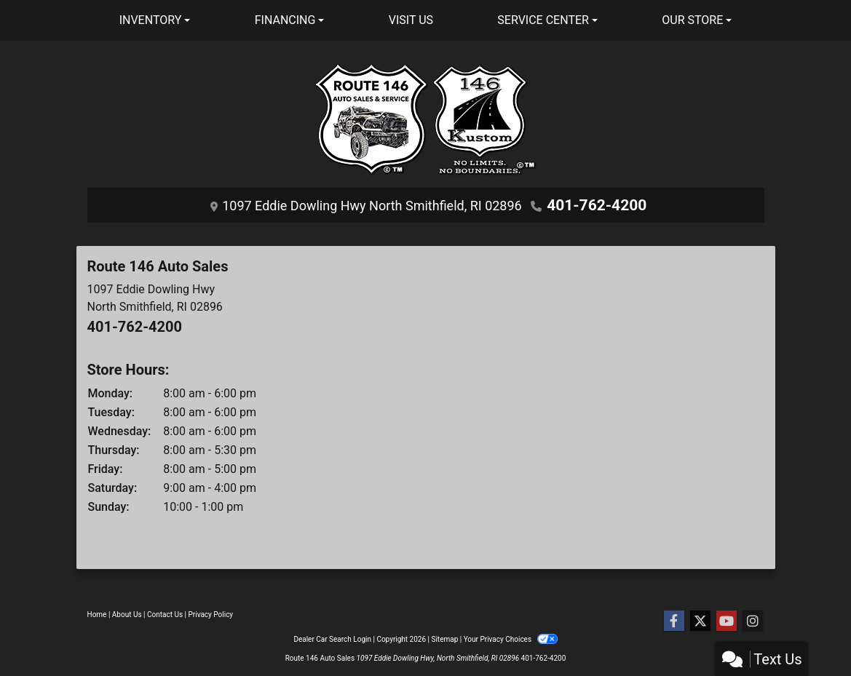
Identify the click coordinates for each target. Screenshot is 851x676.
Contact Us (165, 615)
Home (97, 615)
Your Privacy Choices (511, 639)
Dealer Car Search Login (332, 639)
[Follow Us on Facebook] (674, 621)
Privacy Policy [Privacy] (211, 615)
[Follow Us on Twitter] (700, 621)
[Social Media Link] (753, 621)
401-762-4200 (596, 204)
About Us (127, 615)
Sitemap (444, 639)
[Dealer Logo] (426, 125)
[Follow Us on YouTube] (726, 621)
